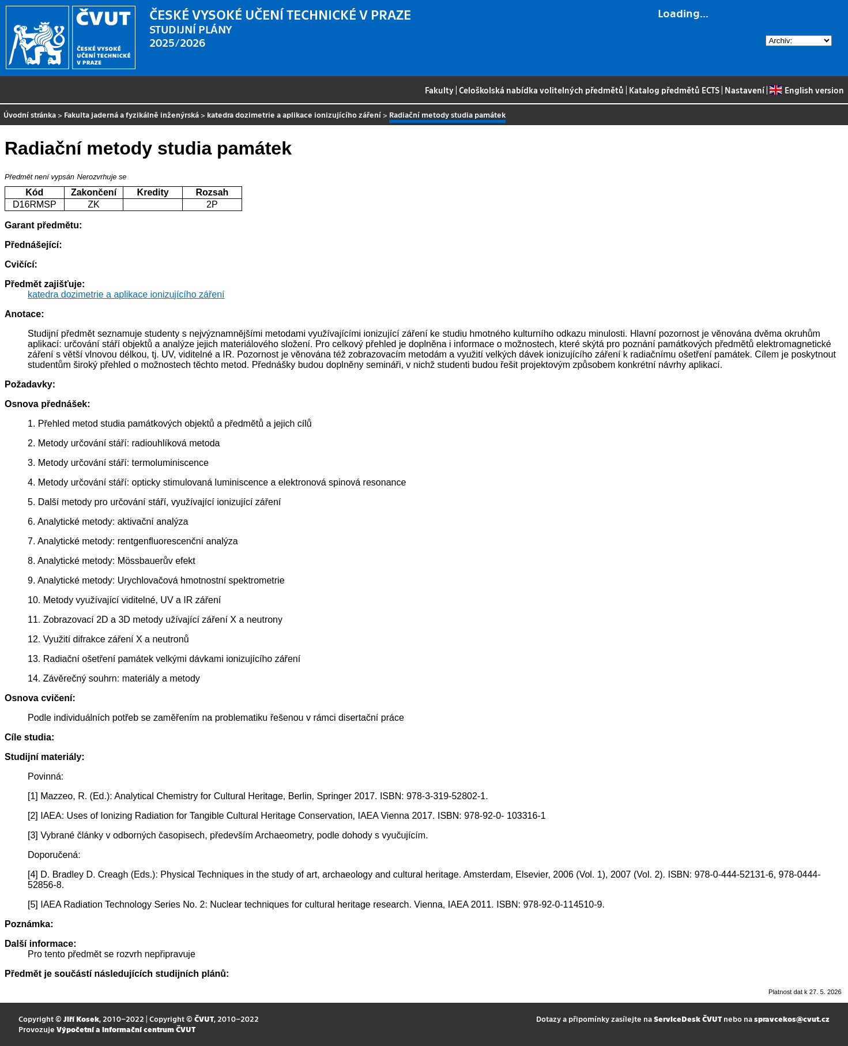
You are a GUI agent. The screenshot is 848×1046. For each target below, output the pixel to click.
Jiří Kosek (81, 1018)
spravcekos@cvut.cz (792, 1018)
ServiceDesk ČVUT (688, 1018)
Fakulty (439, 90)
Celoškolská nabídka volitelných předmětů (541, 90)
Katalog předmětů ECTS (674, 90)
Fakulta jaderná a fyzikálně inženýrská (131, 114)
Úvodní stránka (29, 114)
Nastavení (744, 90)
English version (806, 90)
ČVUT (204, 1018)
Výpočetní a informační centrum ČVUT (125, 1029)
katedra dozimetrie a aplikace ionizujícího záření (294, 114)
